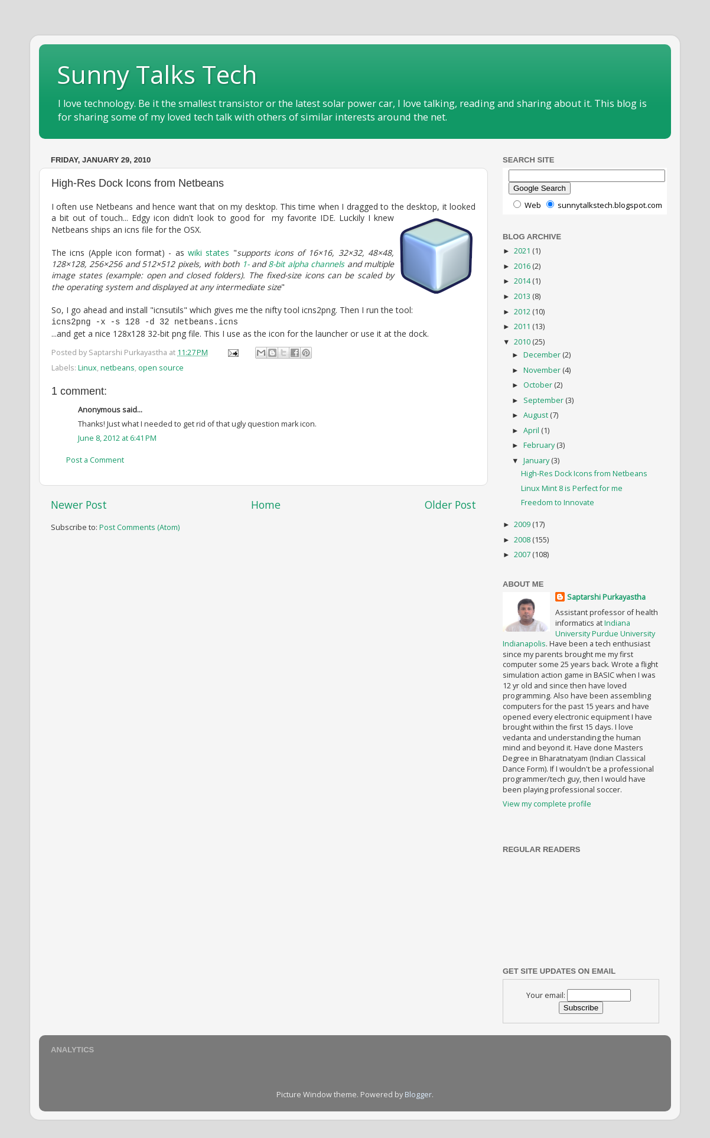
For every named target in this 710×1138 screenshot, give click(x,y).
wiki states (208, 252)
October (538, 385)
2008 (523, 540)
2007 (523, 555)
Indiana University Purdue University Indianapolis (579, 633)
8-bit (276, 263)
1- (245, 263)
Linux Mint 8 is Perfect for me (572, 488)
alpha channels (316, 263)
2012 (523, 312)
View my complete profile (547, 804)
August (536, 415)
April (532, 430)
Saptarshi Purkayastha (606, 597)
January (537, 461)
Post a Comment (95, 459)
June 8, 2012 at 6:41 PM (117, 437)
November (542, 370)
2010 (523, 342)
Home (266, 503)
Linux (87, 367)
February (539, 445)
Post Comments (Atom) (139, 526)
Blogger (418, 1095)
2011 (523, 326)
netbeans (117, 367)
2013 (523, 296)
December (542, 355)
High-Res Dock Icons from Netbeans (584, 474)
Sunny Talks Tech (157, 74)
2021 (523, 251)
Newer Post (79, 503)
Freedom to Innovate (557, 503)
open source (161, 367)
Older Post (450, 503)
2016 (523, 266)
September (544, 400)
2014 (523, 281)
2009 (523, 524)
